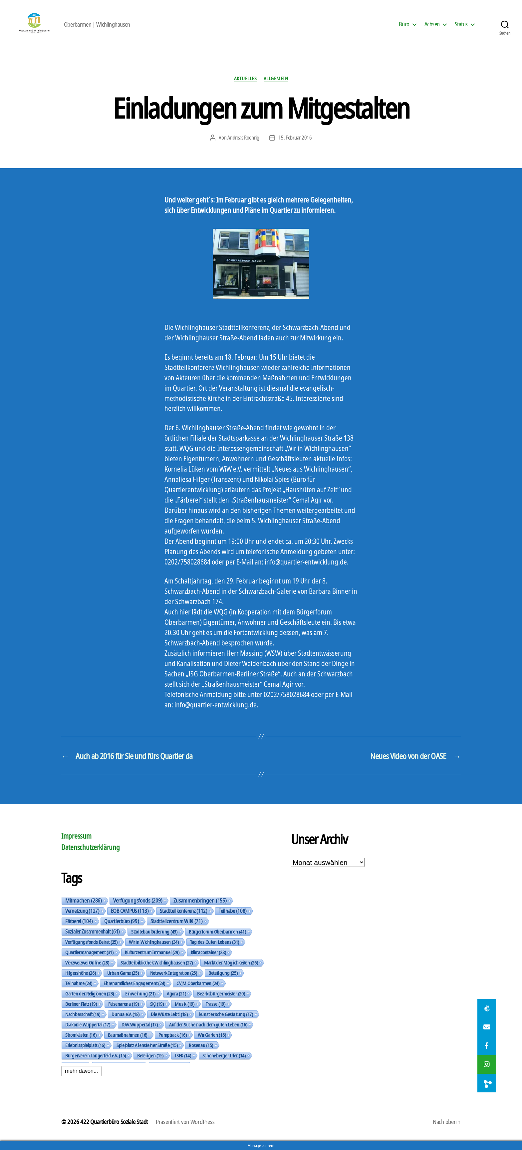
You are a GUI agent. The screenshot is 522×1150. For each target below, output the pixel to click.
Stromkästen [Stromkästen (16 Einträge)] (81, 1034)
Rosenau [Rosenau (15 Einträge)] (201, 1045)
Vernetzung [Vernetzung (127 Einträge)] (82, 911)
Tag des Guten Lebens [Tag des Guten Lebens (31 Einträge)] (214, 942)
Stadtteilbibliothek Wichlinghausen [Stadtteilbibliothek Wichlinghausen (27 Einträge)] (157, 962)
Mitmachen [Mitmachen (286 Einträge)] (83, 900)
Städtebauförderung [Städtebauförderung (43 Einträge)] (154, 931)
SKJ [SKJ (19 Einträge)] (157, 1003)
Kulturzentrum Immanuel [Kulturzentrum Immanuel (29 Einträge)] (152, 952)
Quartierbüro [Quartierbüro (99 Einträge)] (121, 921)
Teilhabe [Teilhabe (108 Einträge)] (233, 911)
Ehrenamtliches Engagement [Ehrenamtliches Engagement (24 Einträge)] (134, 983)
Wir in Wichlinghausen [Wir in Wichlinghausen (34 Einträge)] (154, 942)
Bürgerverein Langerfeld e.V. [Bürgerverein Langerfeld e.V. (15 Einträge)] (95, 1055)
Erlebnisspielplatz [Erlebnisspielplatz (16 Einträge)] (85, 1045)
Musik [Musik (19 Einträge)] (184, 1003)
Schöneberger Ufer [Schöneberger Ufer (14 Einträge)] (224, 1055)
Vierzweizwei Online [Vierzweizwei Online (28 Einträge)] (87, 962)
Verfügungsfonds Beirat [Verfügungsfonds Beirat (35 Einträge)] (91, 942)
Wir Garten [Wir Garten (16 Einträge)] (212, 1034)
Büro (404, 24)
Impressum (76, 836)
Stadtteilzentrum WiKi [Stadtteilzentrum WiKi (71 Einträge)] (176, 921)
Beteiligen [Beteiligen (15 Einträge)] (150, 1055)
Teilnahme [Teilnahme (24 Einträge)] (78, 983)
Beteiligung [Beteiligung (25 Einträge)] (223, 972)
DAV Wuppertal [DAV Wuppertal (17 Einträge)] (140, 1024)
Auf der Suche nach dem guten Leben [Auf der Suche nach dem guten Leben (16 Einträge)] (208, 1024)
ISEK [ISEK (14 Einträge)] (183, 1055)
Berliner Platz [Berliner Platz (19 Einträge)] (81, 1003)
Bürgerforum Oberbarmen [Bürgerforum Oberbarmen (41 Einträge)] (217, 931)
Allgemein (276, 78)
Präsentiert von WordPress (185, 1122)
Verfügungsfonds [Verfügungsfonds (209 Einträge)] (137, 900)
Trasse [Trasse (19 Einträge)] (215, 1003)
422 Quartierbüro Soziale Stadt (114, 1122)
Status (461, 24)
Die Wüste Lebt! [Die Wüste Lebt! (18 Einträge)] (169, 1014)
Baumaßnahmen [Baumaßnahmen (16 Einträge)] (127, 1034)
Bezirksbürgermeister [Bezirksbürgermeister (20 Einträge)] (221, 993)
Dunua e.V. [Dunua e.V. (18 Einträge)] (125, 1014)
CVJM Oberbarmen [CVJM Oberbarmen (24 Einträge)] (197, 983)
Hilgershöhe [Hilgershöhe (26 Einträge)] (80, 972)
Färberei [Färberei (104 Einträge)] (79, 921)
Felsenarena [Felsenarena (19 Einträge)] (123, 1003)
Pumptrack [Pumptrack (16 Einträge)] (172, 1034)
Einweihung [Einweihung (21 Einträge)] (140, 993)
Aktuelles (245, 78)
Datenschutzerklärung (90, 847)
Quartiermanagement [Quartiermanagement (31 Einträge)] (89, 952)
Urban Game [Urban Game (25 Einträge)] (123, 972)
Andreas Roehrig (243, 137)
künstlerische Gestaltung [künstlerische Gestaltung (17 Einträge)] (226, 1014)
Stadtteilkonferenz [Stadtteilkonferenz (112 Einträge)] (183, 911)
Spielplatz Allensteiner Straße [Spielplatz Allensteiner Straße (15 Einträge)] (147, 1045)
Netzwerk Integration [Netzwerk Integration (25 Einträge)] (173, 972)
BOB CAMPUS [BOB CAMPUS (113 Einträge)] (130, 911)
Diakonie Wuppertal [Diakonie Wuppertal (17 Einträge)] (87, 1024)
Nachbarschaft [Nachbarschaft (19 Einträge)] (82, 1014)
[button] (486, 1083)
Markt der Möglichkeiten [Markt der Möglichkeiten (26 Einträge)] (231, 962)
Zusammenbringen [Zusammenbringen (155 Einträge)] (199, 900)
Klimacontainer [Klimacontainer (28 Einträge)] (208, 952)
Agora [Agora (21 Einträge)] (176, 993)
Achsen (432, 24)
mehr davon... (81, 1071)
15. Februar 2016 (295, 137)
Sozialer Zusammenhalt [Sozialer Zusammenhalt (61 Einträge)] (92, 931)
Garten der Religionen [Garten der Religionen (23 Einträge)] (89, 993)
